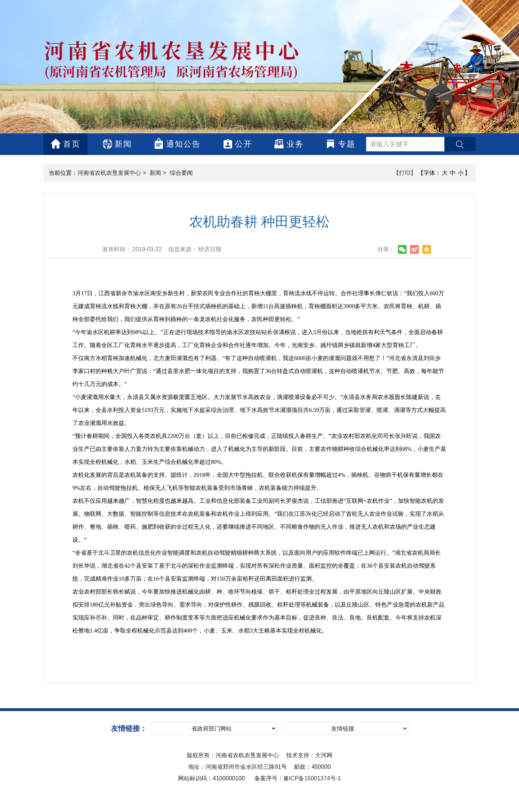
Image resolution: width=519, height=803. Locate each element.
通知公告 (177, 143)
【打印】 (404, 173)
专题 (340, 144)
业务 (289, 143)
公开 (237, 143)
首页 (65, 143)
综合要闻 (181, 173)
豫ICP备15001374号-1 (312, 778)
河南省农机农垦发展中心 (109, 173)
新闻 (117, 144)
